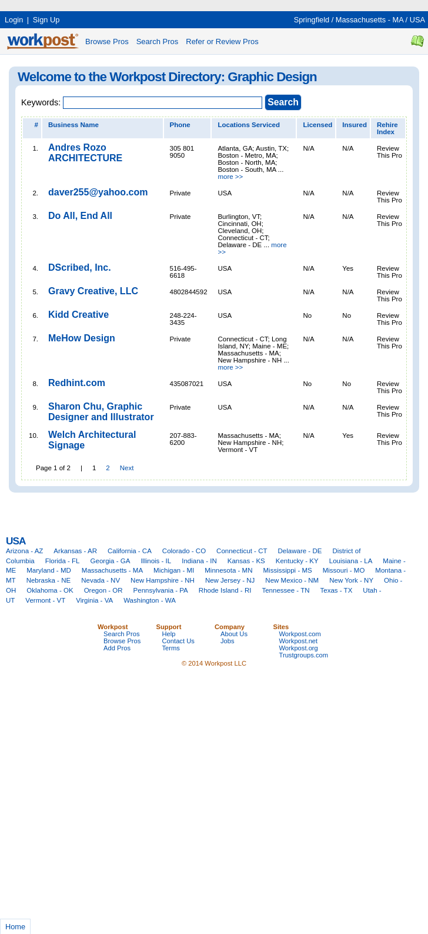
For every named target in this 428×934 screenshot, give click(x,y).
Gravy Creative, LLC (93, 291)
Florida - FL (62, 560)
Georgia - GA (111, 560)
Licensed (317, 124)
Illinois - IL (156, 560)
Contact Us (178, 640)
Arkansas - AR (75, 550)
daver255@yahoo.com (98, 192)
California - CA (130, 550)
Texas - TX (336, 590)
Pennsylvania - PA (160, 590)
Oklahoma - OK (49, 590)
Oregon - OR (103, 590)
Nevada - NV (100, 580)
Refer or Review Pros (222, 41)
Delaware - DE (300, 550)
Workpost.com (300, 633)
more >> (230, 176)
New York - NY (351, 580)
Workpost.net (298, 640)
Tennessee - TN (285, 590)
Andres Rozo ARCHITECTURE (85, 152)
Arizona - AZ (24, 550)
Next (127, 467)
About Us (234, 633)
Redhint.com (76, 383)
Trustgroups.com (304, 655)
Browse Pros (107, 41)
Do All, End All (80, 216)
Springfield (311, 19)
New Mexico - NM (292, 580)
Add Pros (117, 648)
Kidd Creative (78, 315)
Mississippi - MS (287, 570)
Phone (180, 124)
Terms (171, 648)
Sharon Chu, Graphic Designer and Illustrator (101, 411)
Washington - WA (149, 600)
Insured (354, 124)
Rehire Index (387, 128)
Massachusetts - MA (369, 19)
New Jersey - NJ (230, 580)
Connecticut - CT (241, 550)
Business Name (73, 124)
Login (14, 19)
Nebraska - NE (48, 580)
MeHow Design (81, 338)
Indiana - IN (199, 560)
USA (417, 19)
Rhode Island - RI (225, 590)
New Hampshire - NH (163, 580)
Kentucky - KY (297, 560)
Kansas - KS (246, 560)
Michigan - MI (173, 570)
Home (15, 926)
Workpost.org (298, 648)
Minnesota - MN (228, 570)
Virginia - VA (94, 600)
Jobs (227, 640)
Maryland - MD (48, 570)
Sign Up (46, 19)
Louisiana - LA (351, 560)
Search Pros (157, 41)
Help (169, 633)
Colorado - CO (184, 550)
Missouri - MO (344, 570)
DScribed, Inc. (79, 267)
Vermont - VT (45, 600)
